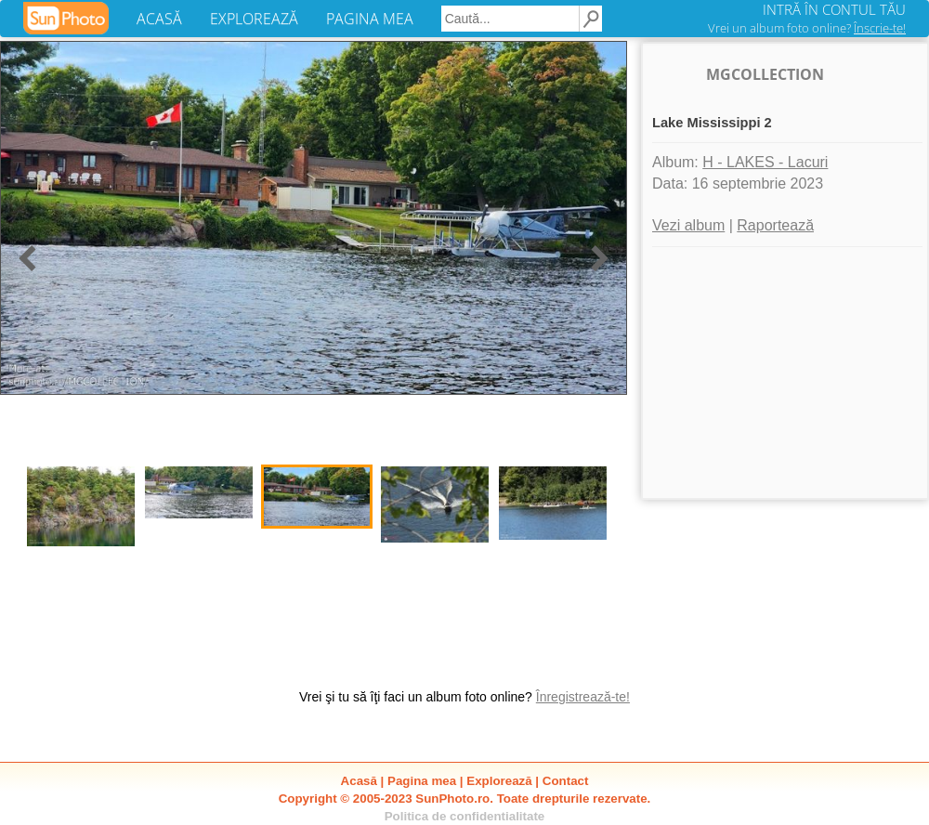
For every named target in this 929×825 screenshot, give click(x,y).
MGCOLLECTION (765, 74)
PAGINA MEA (369, 18)
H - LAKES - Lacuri (765, 162)
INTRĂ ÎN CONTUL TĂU (834, 9)
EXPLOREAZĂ (254, 18)
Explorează (498, 781)
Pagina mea (421, 781)
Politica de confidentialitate (465, 816)
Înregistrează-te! (583, 696)
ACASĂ (159, 18)
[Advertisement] (785, 372)
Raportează (775, 225)
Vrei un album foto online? (807, 28)
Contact (566, 781)
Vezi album (688, 225)
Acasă (359, 781)
